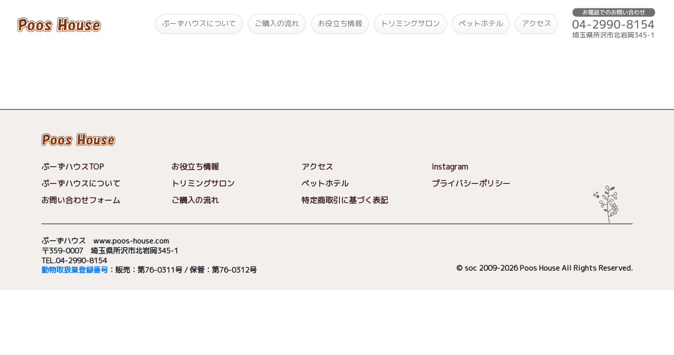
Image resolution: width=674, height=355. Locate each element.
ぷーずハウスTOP (72, 166)
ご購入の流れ (277, 23)
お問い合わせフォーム (80, 200)
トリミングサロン (410, 23)
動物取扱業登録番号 (74, 270)
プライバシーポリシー (471, 183)
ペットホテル (481, 23)
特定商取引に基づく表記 (345, 200)
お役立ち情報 (340, 23)
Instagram (450, 166)
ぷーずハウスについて (199, 23)
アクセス (536, 23)
